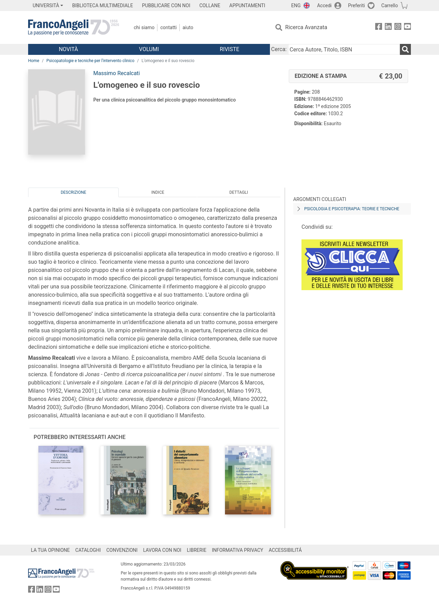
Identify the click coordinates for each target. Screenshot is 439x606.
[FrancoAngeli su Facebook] (378, 27)
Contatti (168, 27)
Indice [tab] (157, 192)
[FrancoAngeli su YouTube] (407, 27)
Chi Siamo (144, 27)
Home (33, 60)
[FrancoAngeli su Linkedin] (388, 27)
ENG (295, 5)
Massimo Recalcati (116, 73)
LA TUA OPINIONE (50, 550)
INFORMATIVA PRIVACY (237, 550)
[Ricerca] (405, 49)
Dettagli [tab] (238, 192)
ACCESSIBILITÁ (285, 550)
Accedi (324, 5)
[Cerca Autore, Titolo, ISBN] (344, 49)
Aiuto (187, 27)
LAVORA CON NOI (162, 550)
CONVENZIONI (122, 550)
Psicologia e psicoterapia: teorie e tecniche (351, 208)
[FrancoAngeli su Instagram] (397, 27)
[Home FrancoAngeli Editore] (73, 27)
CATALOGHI (88, 550)
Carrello (389, 5)
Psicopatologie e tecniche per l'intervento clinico (90, 60)
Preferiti (356, 5)
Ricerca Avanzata (306, 27)
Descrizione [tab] (73, 192)
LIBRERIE (196, 550)
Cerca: (279, 49)
